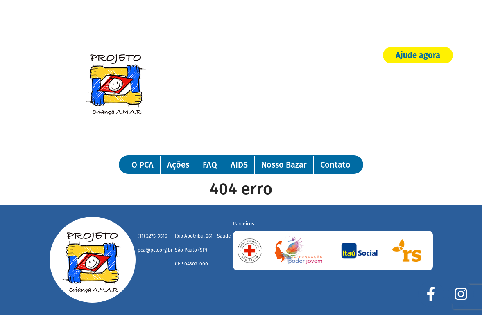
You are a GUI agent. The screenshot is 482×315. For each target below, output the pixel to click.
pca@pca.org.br (155, 250)
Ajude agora (418, 56)
